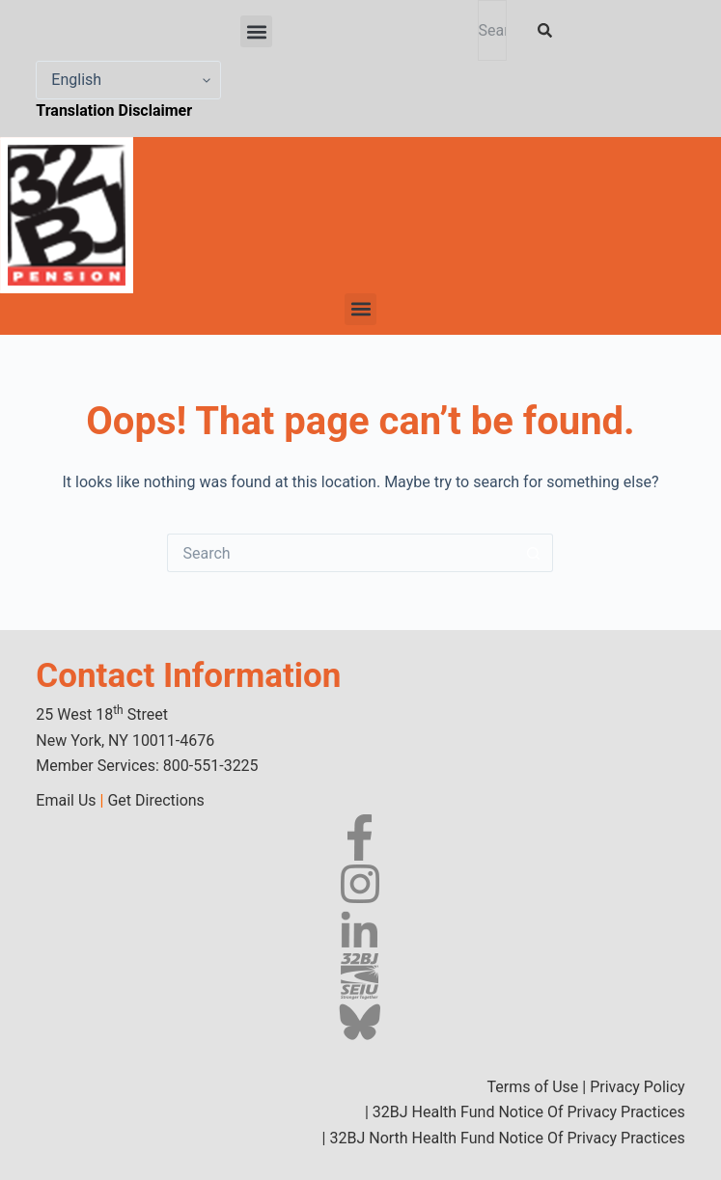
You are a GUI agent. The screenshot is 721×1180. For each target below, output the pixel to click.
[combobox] (493, 30)
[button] (256, 31)
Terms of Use (533, 1087)
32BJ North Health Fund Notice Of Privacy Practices (505, 1138)
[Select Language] (128, 80)
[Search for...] (340, 553)
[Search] (548, 30)
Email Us (66, 800)
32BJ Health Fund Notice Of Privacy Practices (527, 1112)
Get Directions (155, 800)
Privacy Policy (637, 1087)
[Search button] (533, 553)
